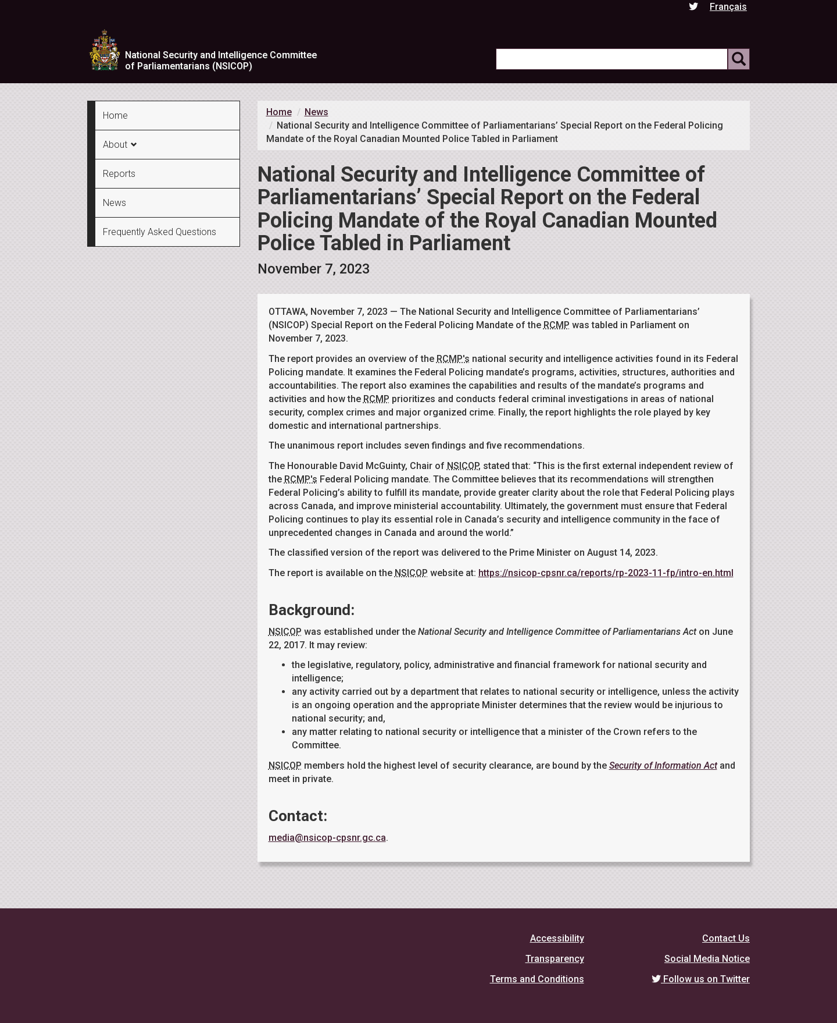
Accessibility (557, 938)
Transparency (554, 958)
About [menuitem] (115, 144)
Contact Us (726, 938)
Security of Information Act (663, 765)
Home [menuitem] (115, 115)
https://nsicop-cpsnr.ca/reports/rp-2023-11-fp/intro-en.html (606, 572)
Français (728, 6)
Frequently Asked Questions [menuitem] (159, 231)
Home (279, 112)
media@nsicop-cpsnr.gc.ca (327, 837)
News (316, 112)
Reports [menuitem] (119, 173)
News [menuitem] (114, 202)
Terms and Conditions (537, 979)
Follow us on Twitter (701, 979)
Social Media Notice (707, 958)
